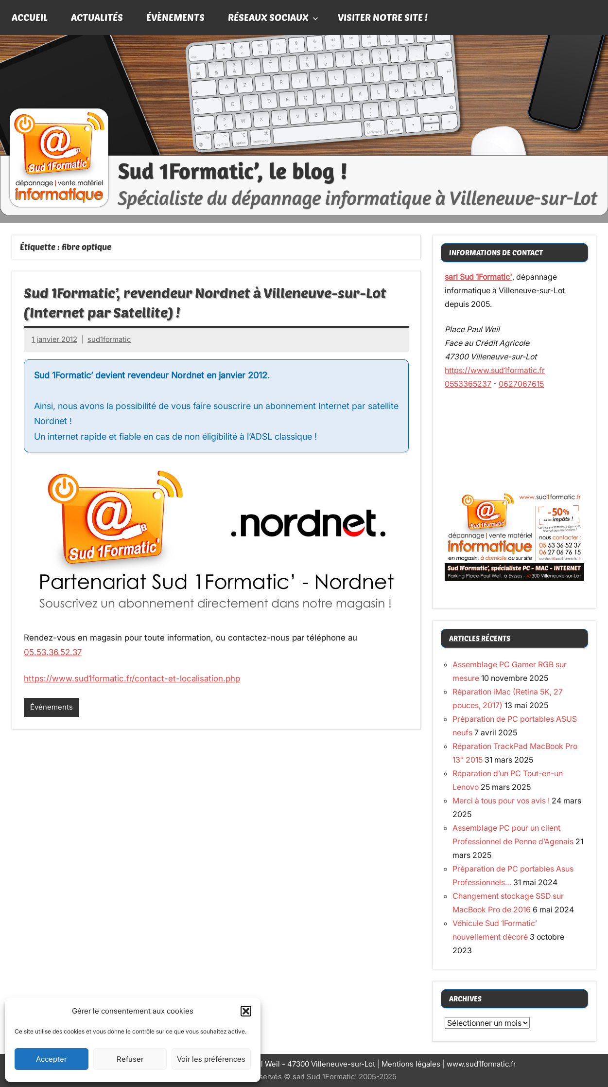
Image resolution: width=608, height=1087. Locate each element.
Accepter (51, 1059)
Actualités (97, 17)
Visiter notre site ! (383, 17)
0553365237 (468, 384)
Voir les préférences (211, 1059)
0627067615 (521, 384)
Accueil (30, 17)
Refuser (130, 1059)
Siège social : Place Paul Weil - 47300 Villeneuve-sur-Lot (277, 1064)
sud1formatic (109, 339)
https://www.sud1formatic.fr (495, 370)
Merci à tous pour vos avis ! (501, 800)
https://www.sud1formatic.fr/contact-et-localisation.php (132, 678)
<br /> (514, 438)
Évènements (175, 17)
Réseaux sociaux (273, 17)
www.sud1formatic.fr (481, 1064)
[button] (246, 1011)
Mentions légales (411, 1064)
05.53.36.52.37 (53, 652)
